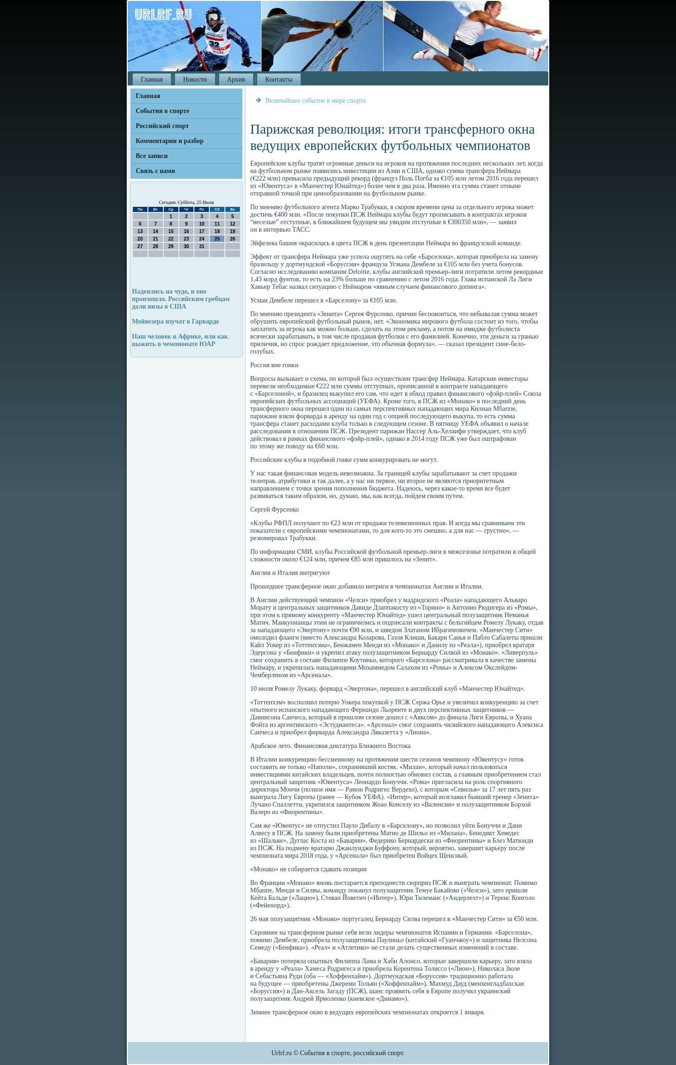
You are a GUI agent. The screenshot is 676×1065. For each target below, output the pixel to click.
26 (232, 239)
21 (155, 239)
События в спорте (162, 110)
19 (232, 231)
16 (186, 231)
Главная (152, 79)
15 (171, 231)
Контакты (278, 79)
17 (201, 231)
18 (217, 231)
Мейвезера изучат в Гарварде (175, 321)
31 (201, 246)
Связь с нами (155, 170)
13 (140, 231)
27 (140, 246)
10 (201, 224)
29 (171, 246)
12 (232, 224)
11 (217, 224)
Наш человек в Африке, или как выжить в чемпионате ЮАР (180, 340)
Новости (195, 79)
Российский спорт (162, 125)
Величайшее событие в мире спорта (316, 100)
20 (140, 239)
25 (217, 239)
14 (155, 231)
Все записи (152, 155)
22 (171, 239)
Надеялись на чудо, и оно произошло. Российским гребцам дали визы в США (181, 299)
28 (155, 246)
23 (186, 239)
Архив (236, 79)
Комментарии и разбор (170, 140)
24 (201, 239)
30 (186, 246)
